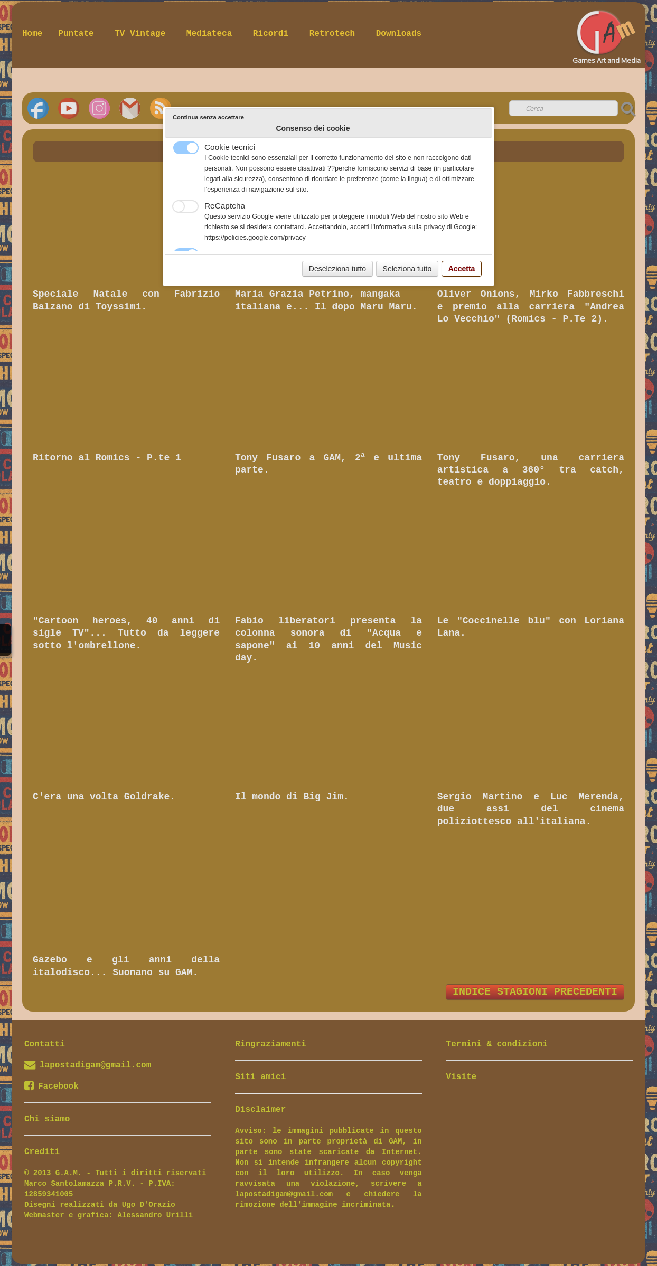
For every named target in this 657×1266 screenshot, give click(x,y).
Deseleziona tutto (337, 268)
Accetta (461, 268)
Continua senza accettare (208, 117)
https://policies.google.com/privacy (255, 237)
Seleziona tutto (407, 268)
